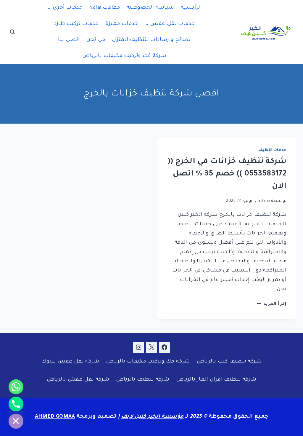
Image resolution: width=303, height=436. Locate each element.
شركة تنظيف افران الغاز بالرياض (216, 380)
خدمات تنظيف (272, 150)
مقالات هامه (104, 8)
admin (264, 201)
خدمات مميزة (121, 24)
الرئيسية (191, 8)
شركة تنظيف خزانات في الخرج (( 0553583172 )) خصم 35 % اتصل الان (226, 174)
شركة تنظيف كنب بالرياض (229, 362)
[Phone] (16, 404)
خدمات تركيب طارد (76, 24)
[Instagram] (138, 347)
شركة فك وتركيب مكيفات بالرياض (124, 56)
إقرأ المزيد (271, 304)
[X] (151, 347)
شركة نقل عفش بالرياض (78, 380)
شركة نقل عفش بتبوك (70, 362)
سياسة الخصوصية (150, 8)
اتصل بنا (69, 40)
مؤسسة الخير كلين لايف (152, 417)
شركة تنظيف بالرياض (142, 380)
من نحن (95, 40)
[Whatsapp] (16, 386)
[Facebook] (164, 347)
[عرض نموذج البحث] (12, 32)
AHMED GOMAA (55, 417)
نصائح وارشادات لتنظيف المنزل (151, 40)
